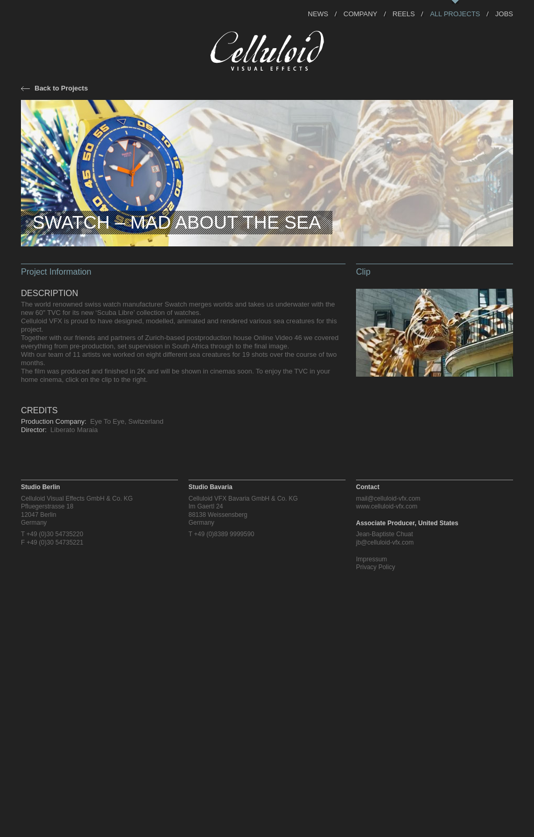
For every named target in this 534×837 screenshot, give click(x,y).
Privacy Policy (375, 567)
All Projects (455, 13)
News (318, 13)
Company (360, 13)
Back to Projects (61, 88)
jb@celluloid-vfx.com (385, 542)
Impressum (371, 559)
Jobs (504, 13)
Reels (404, 13)
